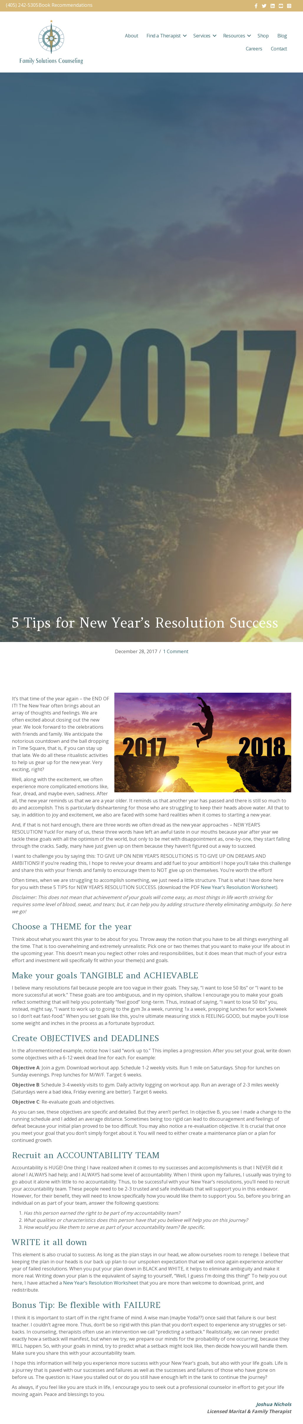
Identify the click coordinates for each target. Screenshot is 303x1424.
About (131, 35)
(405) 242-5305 (22, 5)
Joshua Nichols (273, 1404)
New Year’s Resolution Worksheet (238, 887)
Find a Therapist (163, 35)
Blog (282, 35)
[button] (185, 35)
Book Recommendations (66, 5)
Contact (279, 48)
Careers (254, 48)
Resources (234, 35)
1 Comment (175, 651)
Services (201, 35)
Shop (263, 35)
